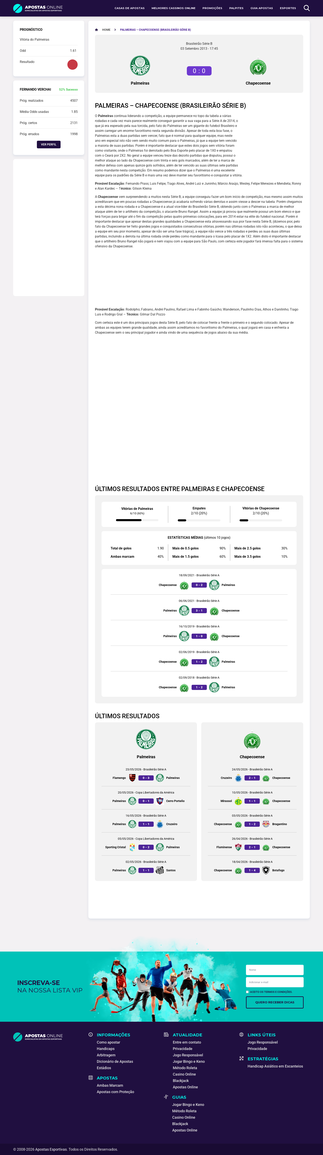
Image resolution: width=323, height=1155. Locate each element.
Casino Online (184, 1074)
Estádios (104, 1068)
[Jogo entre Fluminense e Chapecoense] (252, 844)
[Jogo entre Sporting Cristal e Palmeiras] (146, 844)
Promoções (212, 8)
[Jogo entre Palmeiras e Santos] (146, 867)
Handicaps (106, 1048)
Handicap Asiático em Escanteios (275, 1066)
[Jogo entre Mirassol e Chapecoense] (252, 797)
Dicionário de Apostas (115, 1061)
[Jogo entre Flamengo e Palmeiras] (146, 774)
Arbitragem (106, 1055)
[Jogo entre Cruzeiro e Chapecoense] (252, 774)
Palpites (236, 8)
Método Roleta (185, 1068)
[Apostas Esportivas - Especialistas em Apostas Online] (106, 29)
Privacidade (182, 1048)
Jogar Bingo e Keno (189, 1061)
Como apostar (108, 1042)
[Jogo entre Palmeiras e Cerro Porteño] (146, 797)
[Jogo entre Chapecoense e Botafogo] (252, 867)
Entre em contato (187, 1042)
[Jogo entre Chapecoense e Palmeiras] (199, 581)
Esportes (288, 8)
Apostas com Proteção (115, 1092)
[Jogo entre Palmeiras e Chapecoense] (199, 607)
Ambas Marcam (110, 1085)
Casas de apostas (130, 8)
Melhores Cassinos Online (173, 8)
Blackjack (181, 1080)
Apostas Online (185, 1087)
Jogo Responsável (188, 1055)
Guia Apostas (261, 8)
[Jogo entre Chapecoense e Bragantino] (252, 821)
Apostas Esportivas (51, 1149)
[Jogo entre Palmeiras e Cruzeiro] (146, 821)
